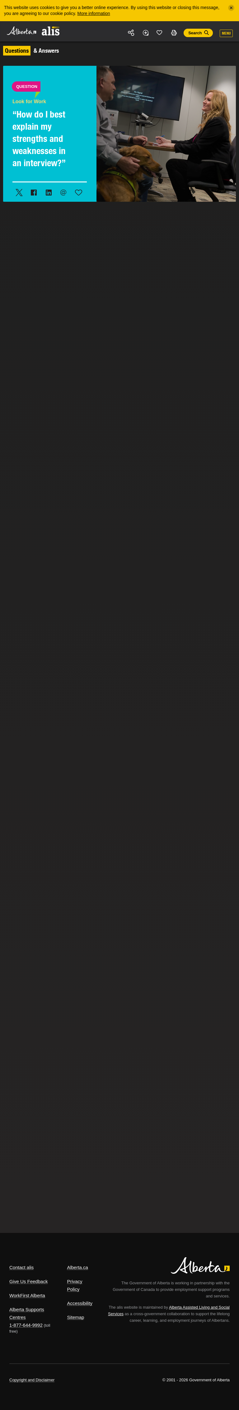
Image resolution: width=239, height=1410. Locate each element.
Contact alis (21, 1267)
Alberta (21, 30)
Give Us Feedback (28, 1281)
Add (145, 33)
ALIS (51, 31)
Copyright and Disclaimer (31, 1380)
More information (93, 13)
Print (173, 33)
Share (131, 33)
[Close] (231, 8)
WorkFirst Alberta (27, 1295)
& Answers (31, 50)
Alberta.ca (77, 1267)
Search (195, 33)
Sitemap (75, 1317)
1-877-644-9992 (26, 1325)
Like (159, 32)
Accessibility (79, 1303)
